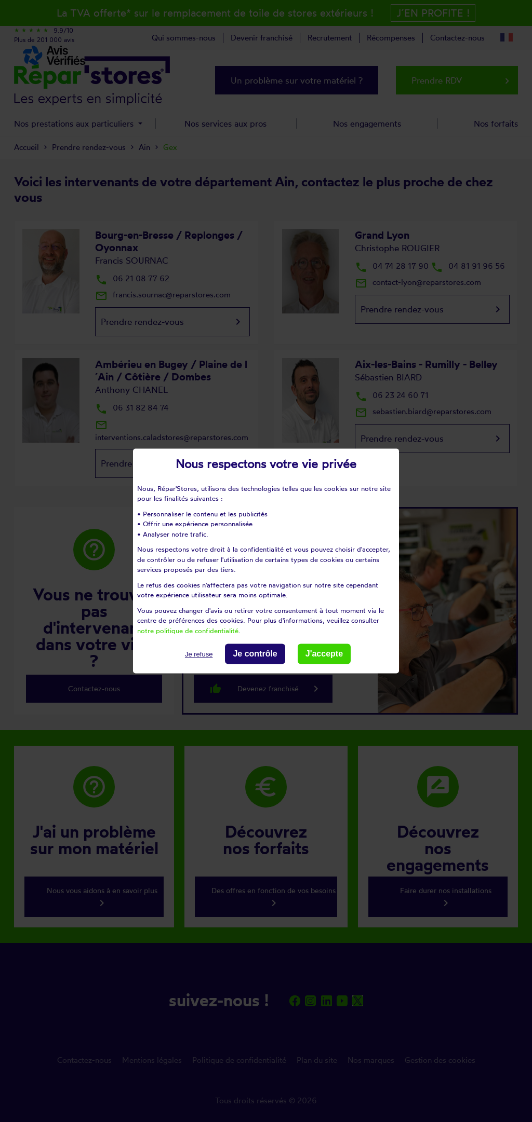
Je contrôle (255, 653)
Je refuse (198, 654)
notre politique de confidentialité (187, 630)
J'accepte (324, 653)
